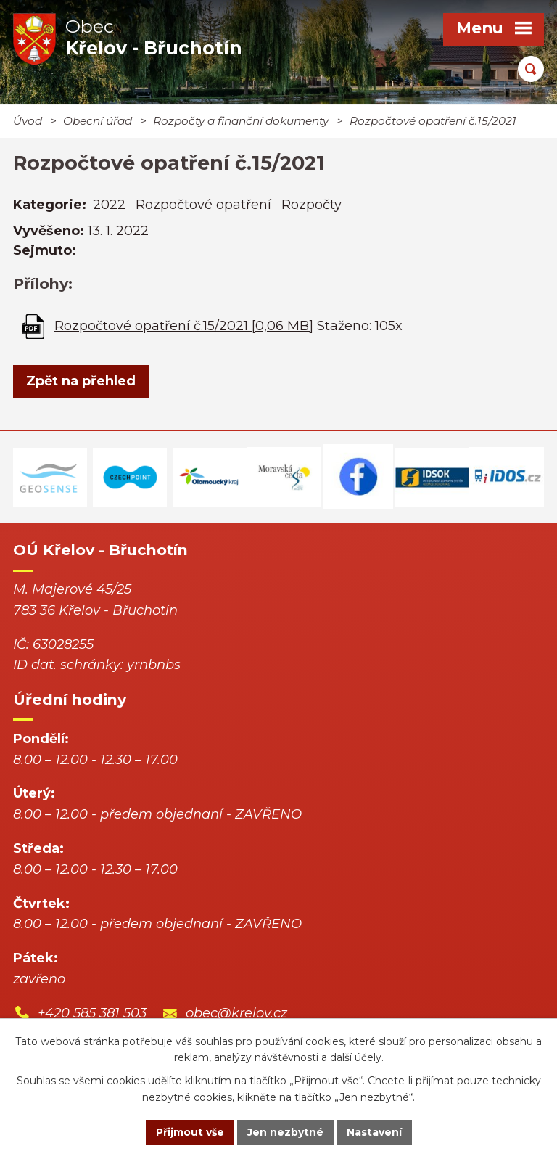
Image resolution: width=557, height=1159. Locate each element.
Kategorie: (49, 205)
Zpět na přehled (81, 381)
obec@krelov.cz (236, 1013)
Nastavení (374, 1132)
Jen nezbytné (285, 1132)
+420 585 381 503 (92, 1013)
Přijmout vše (190, 1132)
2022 (109, 205)
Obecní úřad (97, 121)
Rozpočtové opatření (203, 205)
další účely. (357, 1058)
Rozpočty (311, 205)
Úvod (27, 121)
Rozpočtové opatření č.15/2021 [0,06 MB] (183, 326)
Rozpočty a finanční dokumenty (241, 121)
